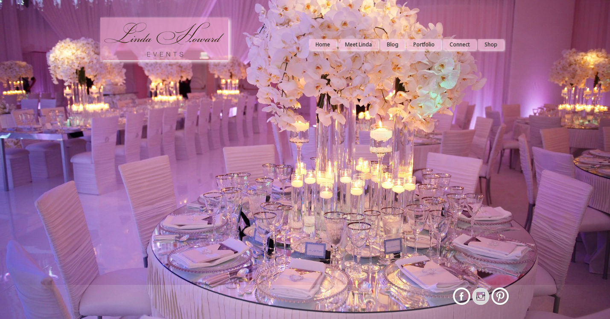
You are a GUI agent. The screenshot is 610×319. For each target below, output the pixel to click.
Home (322, 44)
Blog (392, 44)
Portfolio (424, 44)
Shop (490, 44)
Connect (459, 44)
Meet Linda (358, 44)
